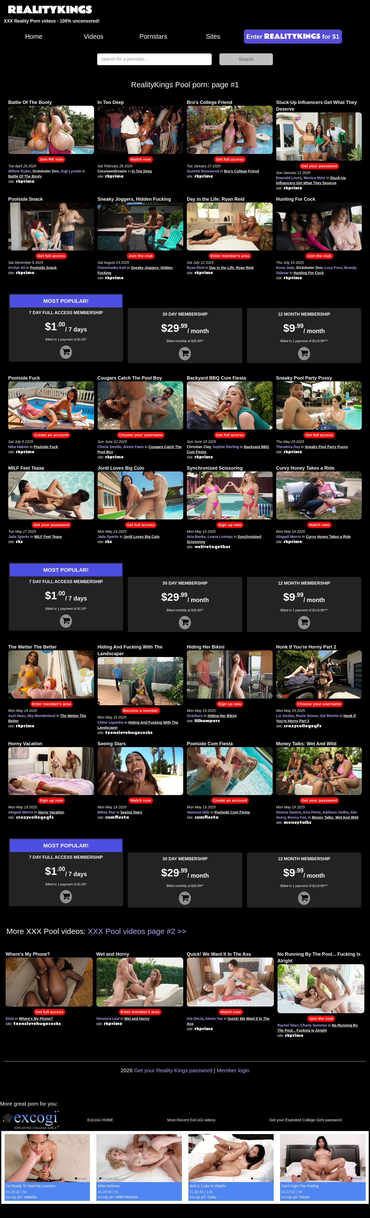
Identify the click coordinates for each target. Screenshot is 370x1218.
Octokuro (195, 716)
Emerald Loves (289, 178)
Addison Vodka (335, 812)
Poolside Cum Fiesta (210, 743)
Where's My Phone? (28, 954)
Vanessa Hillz (198, 812)
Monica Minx (314, 178)
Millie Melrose (109, 1186)
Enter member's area (229, 256)
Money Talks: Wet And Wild (306, 743)
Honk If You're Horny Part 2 (306, 647)
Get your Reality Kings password (173, 1070)
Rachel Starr (288, 1025)
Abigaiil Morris (288, 537)
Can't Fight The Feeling (300, 1186)
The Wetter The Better (32, 647)
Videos (94, 36)
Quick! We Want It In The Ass (219, 954)
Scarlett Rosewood (203, 171)
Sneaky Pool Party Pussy (304, 378)
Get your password (319, 166)
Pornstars (153, 36)
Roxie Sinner (307, 716)
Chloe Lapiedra (111, 722)
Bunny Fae (297, 817)
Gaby (212, 1197)
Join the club (140, 256)
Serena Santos (288, 812)
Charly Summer (313, 1025)
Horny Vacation (25, 743)
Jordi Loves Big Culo (121, 468)
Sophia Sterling (226, 447)
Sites (213, 36)
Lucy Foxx (333, 268)
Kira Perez (312, 812)
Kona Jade (285, 268)
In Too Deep (111, 102)
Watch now (140, 159)
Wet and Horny (112, 954)
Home (33, 36)
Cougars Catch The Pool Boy (130, 378)
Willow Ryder (19, 171)
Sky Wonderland (41, 716)
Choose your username (141, 435)
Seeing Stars (112, 743)
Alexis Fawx (133, 447)
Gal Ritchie (329, 716)
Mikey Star (107, 812)
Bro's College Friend (209, 102)
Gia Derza (195, 1019)
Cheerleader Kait (112, 268)
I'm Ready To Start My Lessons (30, 1186)
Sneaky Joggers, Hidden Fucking (134, 199)
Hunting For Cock (296, 199)
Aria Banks (196, 537)
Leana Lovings (220, 537)
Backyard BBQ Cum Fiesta (216, 378)
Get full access (230, 159)
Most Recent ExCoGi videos (191, 1120)
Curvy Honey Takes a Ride (305, 468)
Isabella (30, 1197)
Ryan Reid (195, 268)
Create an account (51, 435)
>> (181, 931)
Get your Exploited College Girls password (305, 1120)
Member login (233, 1070)
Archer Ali (16, 268)
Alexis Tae (214, 1019)
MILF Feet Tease (26, 468)
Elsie (10, 1019)
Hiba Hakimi (18, 447)
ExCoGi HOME (100, 1120)
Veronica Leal (107, 1019)
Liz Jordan (285, 716)
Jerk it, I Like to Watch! (208, 1186)
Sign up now (230, 525)
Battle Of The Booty (30, 102)
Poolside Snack (25, 199)
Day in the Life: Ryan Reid (215, 199)
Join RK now (51, 159)
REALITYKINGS (50, 10)
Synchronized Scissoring (215, 468)
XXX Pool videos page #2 (131, 931)
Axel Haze (16, 716)
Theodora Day (288, 447)
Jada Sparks (19, 537)
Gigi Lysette (71, 171)
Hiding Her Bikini (206, 647)
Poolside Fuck (24, 378)
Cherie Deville (110, 447)
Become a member (140, 710)
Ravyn (305, 1197)
